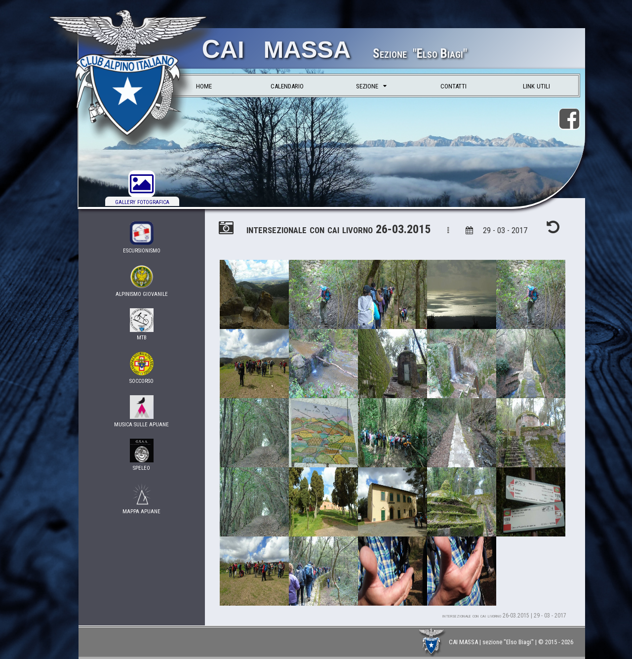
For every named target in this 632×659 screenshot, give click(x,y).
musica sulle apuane (142, 411)
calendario (287, 85)
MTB (142, 324)
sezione (371, 85)
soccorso (142, 368)
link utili (536, 85)
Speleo (142, 455)
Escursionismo (142, 237)
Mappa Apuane (142, 498)
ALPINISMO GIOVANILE (142, 281)
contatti (453, 85)
